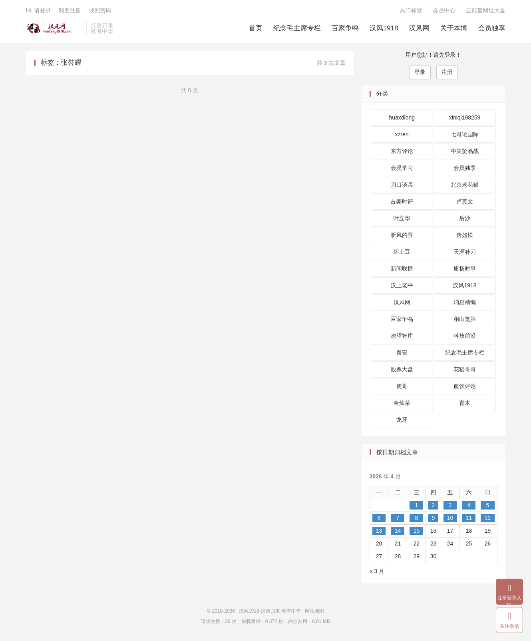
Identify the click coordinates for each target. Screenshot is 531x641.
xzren (402, 134)
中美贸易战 (465, 151)
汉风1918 (384, 28)
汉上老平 (402, 285)
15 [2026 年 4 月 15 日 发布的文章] (417, 531)
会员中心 (444, 10)
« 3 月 (377, 571)
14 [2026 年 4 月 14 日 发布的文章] (398, 531)
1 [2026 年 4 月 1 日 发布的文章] (416, 505)
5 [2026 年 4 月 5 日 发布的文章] (487, 505)
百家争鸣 (345, 28)
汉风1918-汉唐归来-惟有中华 (54, 28)
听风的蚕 (402, 235)
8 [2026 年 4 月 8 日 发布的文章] (416, 518)
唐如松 (464, 235)
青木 (464, 403)
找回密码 (100, 10)
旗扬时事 (464, 268)
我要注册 (70, 10)
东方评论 (402, 151)
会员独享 (491, 28)
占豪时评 (402, 201)
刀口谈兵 (402, 184)
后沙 (464, 218)
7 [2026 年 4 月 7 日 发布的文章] (398, 518)
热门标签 (411, 10)
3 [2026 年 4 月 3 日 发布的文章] (450, 505)
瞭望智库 (402, 335)
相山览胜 (464, 319)
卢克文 (464, 201)
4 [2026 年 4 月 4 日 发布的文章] (469, 505)
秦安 (402, 352)
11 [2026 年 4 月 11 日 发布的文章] (469, 518)
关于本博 (453, 28)
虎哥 (402, 386)
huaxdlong (402, 117)
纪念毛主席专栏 (297, 28)
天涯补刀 (464, 252)
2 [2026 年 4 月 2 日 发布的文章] (433, 505)
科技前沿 (464, 335)
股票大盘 (402, 369)
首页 (256, 28)
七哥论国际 (465, 134)
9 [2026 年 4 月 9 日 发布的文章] (433, 518)
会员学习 (402, 168)
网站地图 (314, 611)
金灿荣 (402, 403)
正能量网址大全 (485, 10)
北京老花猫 (465, 184)
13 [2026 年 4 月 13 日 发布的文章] (379, 531)
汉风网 (419, 28)
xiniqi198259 (465, 117)
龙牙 (402, 419)
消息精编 (464, 302)
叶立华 (402, 218)
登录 (420, 72)
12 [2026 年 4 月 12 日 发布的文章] (488, 518)
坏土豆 (402, 252)
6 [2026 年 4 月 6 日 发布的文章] (379, 518)
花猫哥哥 (464, 369)
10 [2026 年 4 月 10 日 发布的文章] (450, 518)
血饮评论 (464, 386)
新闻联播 (402, 268)
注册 (447, 72)
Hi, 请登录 (38, 10)
